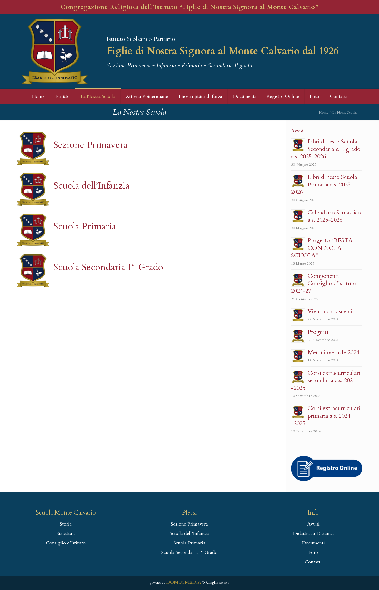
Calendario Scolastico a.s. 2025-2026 (334, 216)
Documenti (313, 543)
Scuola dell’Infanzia (91, 185)
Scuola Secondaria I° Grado (108, 267)
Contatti (313, 562)
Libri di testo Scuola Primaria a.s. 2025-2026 (324, 184)
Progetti (318, 332)
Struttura (66, 533)
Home (323, 112)
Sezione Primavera (90, 144)
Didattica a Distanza (313, 533)
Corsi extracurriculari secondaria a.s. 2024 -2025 (325, 380)
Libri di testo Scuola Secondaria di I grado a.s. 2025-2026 (325, 149)
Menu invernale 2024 (333, 352)
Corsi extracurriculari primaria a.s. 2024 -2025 (325, 415)
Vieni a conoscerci (330, 311)
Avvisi (313, 524)
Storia (66, 524)
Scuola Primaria (84, 226)
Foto (313, 552)
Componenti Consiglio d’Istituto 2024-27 (323, 283)
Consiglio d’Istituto (66, 543)
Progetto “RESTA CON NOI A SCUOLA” (322, 247)
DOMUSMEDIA (183, 582)
